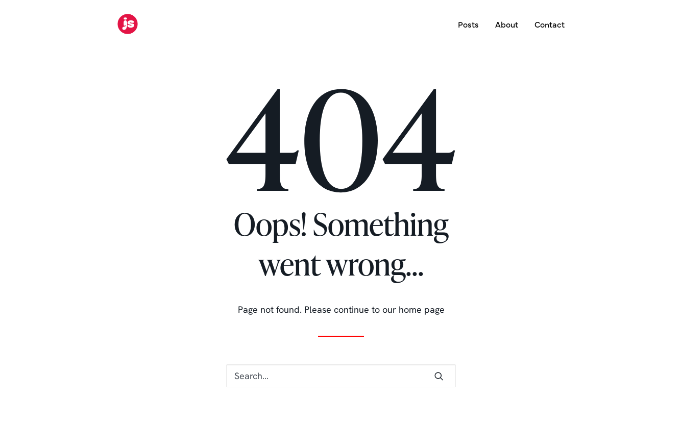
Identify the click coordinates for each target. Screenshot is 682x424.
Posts (468, 24)
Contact (549, 24)
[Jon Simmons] (127, 24)
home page (422, 309)
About (506, 24)
